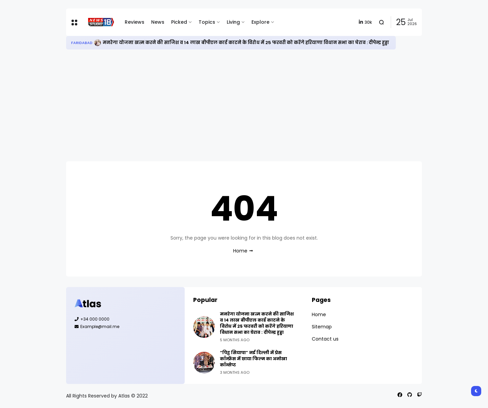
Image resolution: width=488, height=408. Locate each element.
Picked (179, 22)
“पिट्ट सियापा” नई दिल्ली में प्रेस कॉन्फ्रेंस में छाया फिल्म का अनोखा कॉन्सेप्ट (253, 359)
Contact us (325, 338)
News (157, 22)
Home (240, 250)
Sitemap (322, 326)
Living (233, 22)
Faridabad (82, 42)
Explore (260, 22)
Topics (207, 22)
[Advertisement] (244, 105)
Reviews (134, 22)
